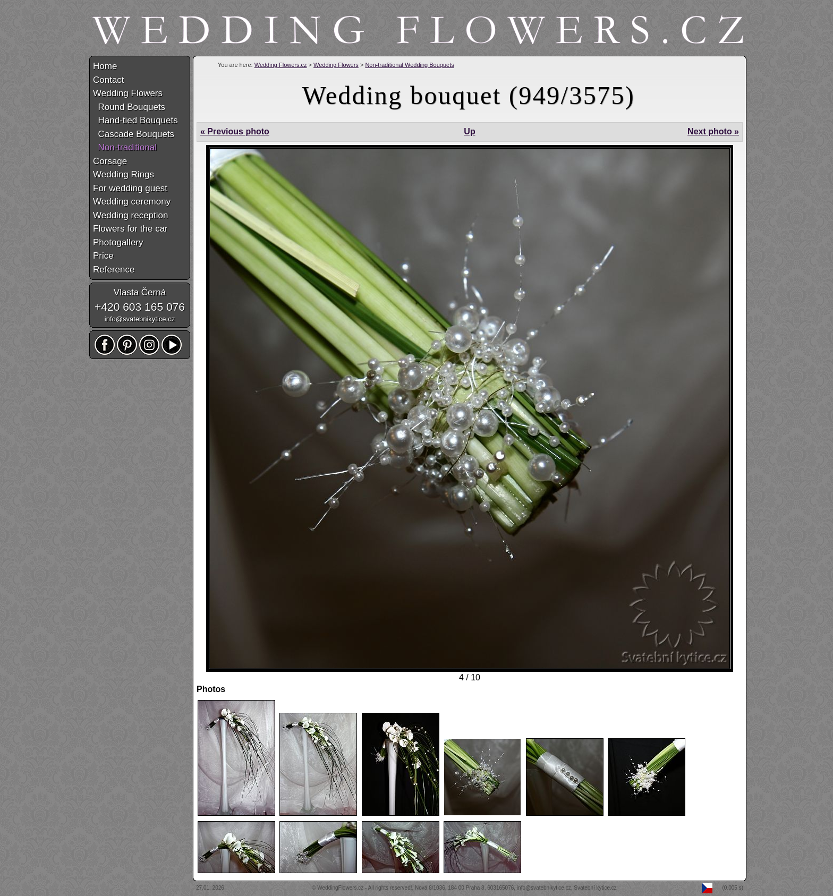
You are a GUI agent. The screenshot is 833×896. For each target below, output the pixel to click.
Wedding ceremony (132, 202)
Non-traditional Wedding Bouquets (409, 65)
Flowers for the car (130, 229)
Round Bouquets (129, 107)
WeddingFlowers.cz (340, 888)
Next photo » (713, 131)
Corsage (110, 161)
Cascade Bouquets (133, 134)
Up (469, 131)
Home (105, 66)
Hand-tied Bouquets (135, 120)
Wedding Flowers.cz (280, 65)
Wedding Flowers (336, 65)
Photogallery (118, 242)
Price (103, 256)
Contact (108, 80)
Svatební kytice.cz (595, 888)
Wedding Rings (123, 174)
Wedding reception (130, 215)
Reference (113, 269)
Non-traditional (125, 147)
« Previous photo (234, 131)
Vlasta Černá (140, 292)
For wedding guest (130, 188)
